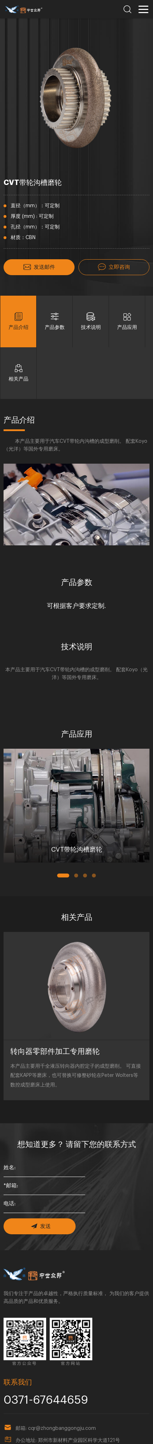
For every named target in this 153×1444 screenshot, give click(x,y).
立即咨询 (114, 266)
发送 (37, 1177)
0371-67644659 (32, 1345)
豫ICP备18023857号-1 (81, 1434)
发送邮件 (39, 266)
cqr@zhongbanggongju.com (62, 1371)
